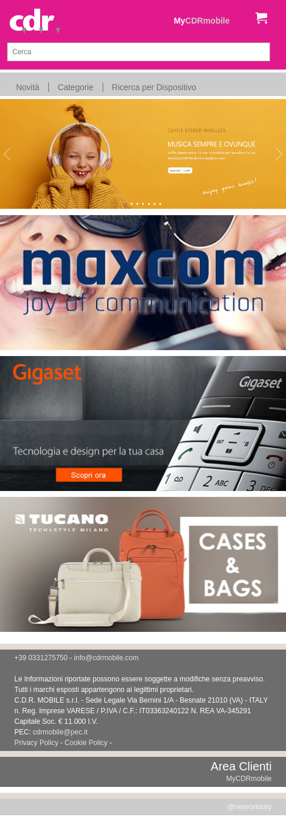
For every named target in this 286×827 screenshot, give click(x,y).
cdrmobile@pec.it (60, 732)
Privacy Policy (36, 743)
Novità (28, 87)
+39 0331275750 (40, 658)
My (202, 20)
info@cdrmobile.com (106, 658)
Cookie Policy (86, 743)
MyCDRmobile (248, 779)
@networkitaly (249, 807)
